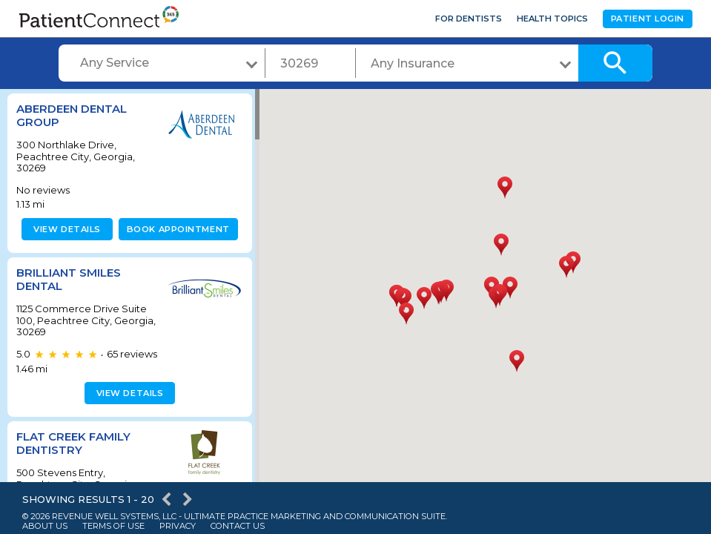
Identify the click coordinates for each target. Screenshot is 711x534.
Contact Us (238, 526)
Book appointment (175, 229)
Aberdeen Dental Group (71, 115)
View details (65, 229)
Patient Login (647, 18)
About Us (44, 526)
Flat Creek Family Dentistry (73, 443)
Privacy (177, 526)
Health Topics (552, 18)
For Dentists (468, 18)
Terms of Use (113, 526)
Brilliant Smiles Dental (68, 279)
